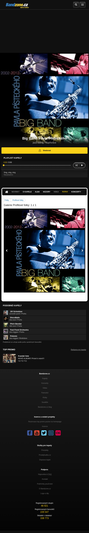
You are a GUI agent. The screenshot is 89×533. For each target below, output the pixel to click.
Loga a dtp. (44, 493)
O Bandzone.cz (45, 489)
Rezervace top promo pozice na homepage (44, 422)
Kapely (45, 378)
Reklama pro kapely (78, 350)
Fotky (65, 192)
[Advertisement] (44, 31)
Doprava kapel (44, 460)
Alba (37, 192)
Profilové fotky (17, 200)
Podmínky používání (45, 484)
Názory (46, 192)
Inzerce (45, 426)
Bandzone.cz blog (45, 407)
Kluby (45, 397)
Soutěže (45, 402)
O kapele (27, 192)
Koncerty (76, 192)
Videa (56, 192)
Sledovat (44, 150)
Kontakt (45, 479)
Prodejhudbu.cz (45, 455)
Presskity (44, 450)
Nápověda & (45, 474)
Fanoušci (44, 393)
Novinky (16, 192)
